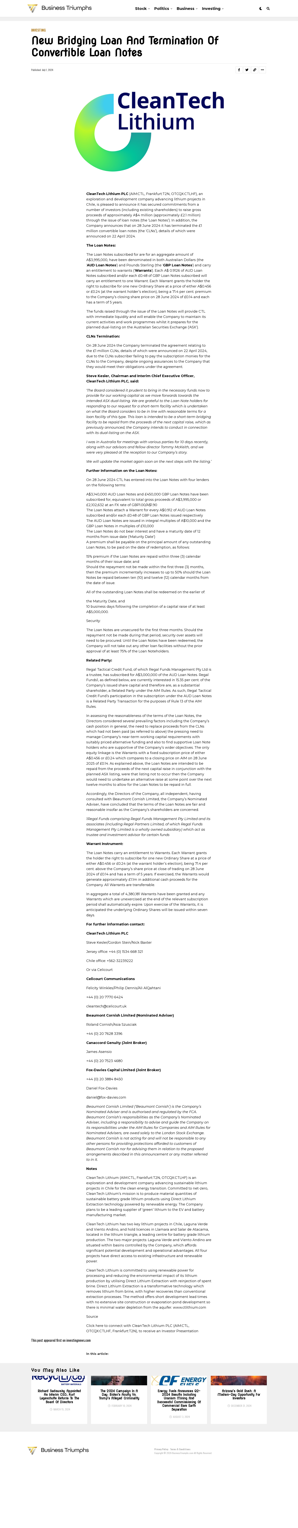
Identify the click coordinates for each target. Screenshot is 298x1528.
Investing (211, 8)
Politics (161, 8)
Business (185, 8)
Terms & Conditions (180, 1514)
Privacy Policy (161, 1514)
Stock (141, 8)
